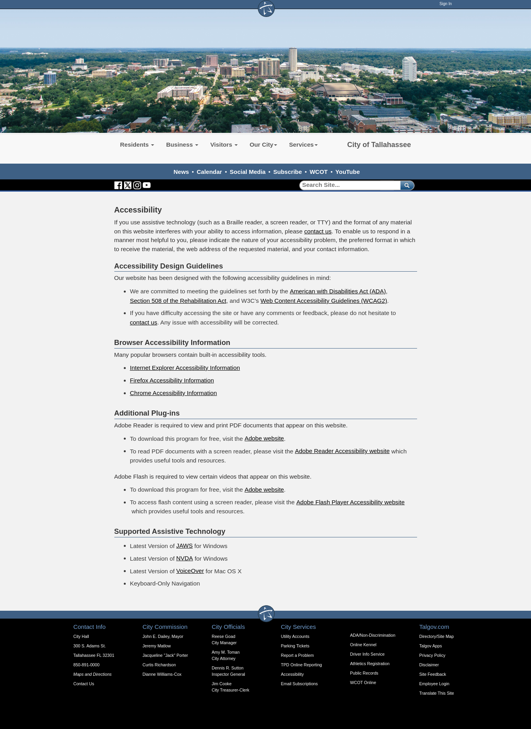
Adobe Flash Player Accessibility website (350, 502)
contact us (318, 231)
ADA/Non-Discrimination (372, 635)
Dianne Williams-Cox (162, 674)
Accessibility (292, 674)
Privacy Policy (432, 655)
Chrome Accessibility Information (173, 393)
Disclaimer (429, 664)
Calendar (209, 171)
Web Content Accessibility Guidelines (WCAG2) (324, 300)
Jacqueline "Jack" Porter (165, 655)
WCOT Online (363, 682)
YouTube (347, 171)
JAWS (184, 545)
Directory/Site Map (436, 636)
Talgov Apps (430, 645)
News (181, 171)
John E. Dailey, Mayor (163, 636)
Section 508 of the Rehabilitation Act (178, 300)
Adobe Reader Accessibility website (342, 450)
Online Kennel (363, 644)
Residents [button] (137, 144)
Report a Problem (297, 655)
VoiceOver (190, 570)
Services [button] (303, 144)
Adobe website (264, 438)
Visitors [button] (224, 144)
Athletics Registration (369, 663)
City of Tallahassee (379, 145)
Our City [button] (263, 144)
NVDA (184, 558)
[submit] (406, 185)
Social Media (248, 171)
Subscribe (287, 171)
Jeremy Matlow (157, 645)
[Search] (347, 185)
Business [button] (182, 144)
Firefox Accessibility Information (172, 380)
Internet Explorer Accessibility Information (185, 367)
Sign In (446, 4)
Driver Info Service (367, 654)
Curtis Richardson (159, 664)
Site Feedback (432, 674)
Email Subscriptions (299, 683)
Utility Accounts (295, 636)
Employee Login (434, 683)
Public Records (364, 673)
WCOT (318, 171)
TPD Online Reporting (301, 664)
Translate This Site (436, 693)
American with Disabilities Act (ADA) (338, 291)
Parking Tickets (295, 645)
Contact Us (83, 683)
